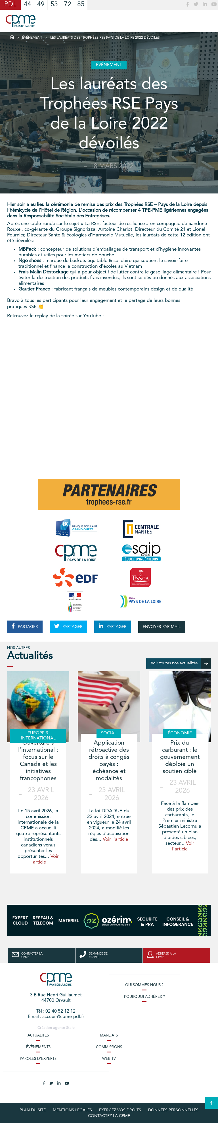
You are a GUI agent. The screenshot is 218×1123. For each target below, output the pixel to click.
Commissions (109, 1047)
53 (54, 4)
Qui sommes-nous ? (144, 985)
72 (67, 4)
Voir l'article (115, 839)
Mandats (109, 1035)
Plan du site (33, 1110)
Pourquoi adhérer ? (144, 997)
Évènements (38, 1047)
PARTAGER (25, 626)
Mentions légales (72, 1110)
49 (41, 4)
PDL (10, 4)
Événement (32, 38)
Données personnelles (173, 1110)
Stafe (70, 1028)
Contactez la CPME (109, 1116)
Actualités (38, 1035)
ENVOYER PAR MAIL (162, 627)
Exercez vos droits (120, 1110)
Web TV (109, 1059)
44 (27, 4)
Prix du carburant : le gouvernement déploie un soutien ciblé (180, 757)
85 (81, 4)
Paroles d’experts (38, 1059)
